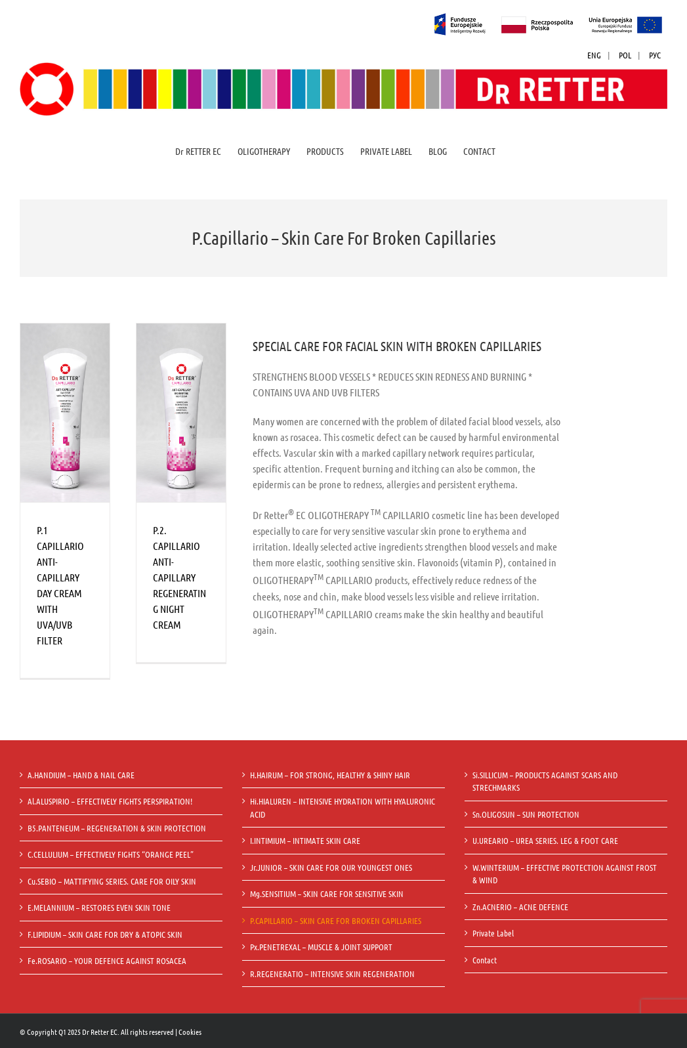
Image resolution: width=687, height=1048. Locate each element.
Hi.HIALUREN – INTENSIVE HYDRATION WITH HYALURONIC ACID (342, 807)
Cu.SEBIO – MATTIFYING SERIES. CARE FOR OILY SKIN (112, 881)
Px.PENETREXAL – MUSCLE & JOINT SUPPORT (321, 946)
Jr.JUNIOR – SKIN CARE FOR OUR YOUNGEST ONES (331, 867)
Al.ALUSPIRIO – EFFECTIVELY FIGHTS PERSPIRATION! (110, 801)
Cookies (189, 1031)
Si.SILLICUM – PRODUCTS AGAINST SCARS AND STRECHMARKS (544, 781)
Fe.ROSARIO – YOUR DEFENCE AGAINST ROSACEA (107, 960)
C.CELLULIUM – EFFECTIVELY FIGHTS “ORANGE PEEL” (111, 854)
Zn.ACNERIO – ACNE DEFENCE (520, 906)
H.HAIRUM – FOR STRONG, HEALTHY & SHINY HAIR (330, 774)
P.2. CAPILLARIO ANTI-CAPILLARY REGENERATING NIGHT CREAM (179, 577)
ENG (594, 54)
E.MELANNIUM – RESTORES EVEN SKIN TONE (99, 907)
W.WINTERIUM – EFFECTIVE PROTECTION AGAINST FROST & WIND (564, 874)
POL (625, 54)
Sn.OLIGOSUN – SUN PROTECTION (525, 814)
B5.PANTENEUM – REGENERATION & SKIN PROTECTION (117, 827)
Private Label (493, 932)
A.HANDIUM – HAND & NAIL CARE (81, 774)
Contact (484, 959)
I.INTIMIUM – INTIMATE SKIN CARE (305, 840)
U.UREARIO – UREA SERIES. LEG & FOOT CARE (545, 840)
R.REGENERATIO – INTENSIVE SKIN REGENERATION (332, 973)
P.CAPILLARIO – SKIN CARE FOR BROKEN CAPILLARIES (335, 920)
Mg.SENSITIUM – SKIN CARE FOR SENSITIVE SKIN (327, 893)
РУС (655, 54)
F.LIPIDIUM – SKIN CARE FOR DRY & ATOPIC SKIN (105, 934)
